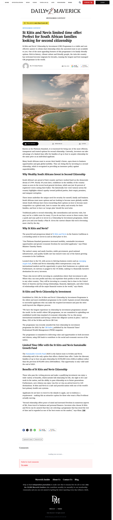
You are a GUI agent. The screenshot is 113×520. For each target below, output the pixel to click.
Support (88, 2)
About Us (56, 479)
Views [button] (35, 2)
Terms (60, 509)
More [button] (70, 2)
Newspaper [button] (61, 2)
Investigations (17, 2)
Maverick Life (38, 439)
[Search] (80, 2)
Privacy (52, 509)
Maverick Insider (42, 479)
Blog (77, 479)
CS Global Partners (37, 66)
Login (103, 2)
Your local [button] (44, 2)
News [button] (28, 2)
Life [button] (52, 2)
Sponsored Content (28, 439)
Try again (24, 465)
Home (7, 2)
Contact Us (67, 479)
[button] (75, 66)
